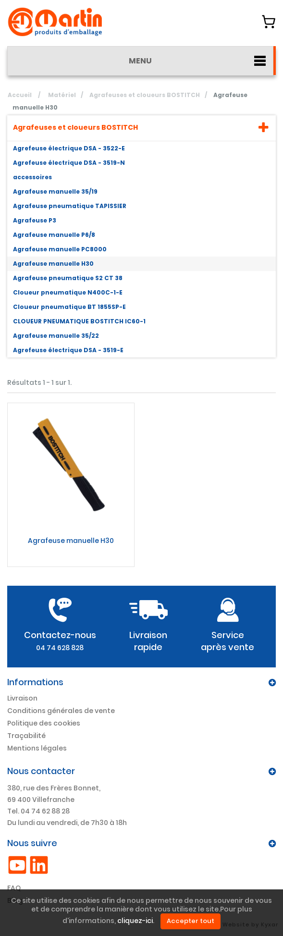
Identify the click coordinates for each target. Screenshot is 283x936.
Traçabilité (26, 735)
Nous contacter (41, 771)
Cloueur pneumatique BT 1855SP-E (69, 307)
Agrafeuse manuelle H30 (53, 263)
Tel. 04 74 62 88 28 (38, 811)
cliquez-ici (135, 921)
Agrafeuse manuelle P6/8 (54, 235)
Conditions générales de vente (61, 710)
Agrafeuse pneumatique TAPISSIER (69, 206)
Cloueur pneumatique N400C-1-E (68, 292)
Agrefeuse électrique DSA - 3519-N (69, 163)
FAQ (14, 888)
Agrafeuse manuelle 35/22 (56, 336)
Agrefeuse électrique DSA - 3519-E (68, 350)
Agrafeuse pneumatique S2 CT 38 (68, 278)
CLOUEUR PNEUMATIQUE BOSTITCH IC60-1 (79, 321)
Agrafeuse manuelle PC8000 (60, 249)
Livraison (22, 698)
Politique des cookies (43, 723)
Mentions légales (37, 748)
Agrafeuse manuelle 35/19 (55, 191)
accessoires (32, 177)
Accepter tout (190, 920)
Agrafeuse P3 (34, 220)
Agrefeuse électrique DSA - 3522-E (69, 148)
